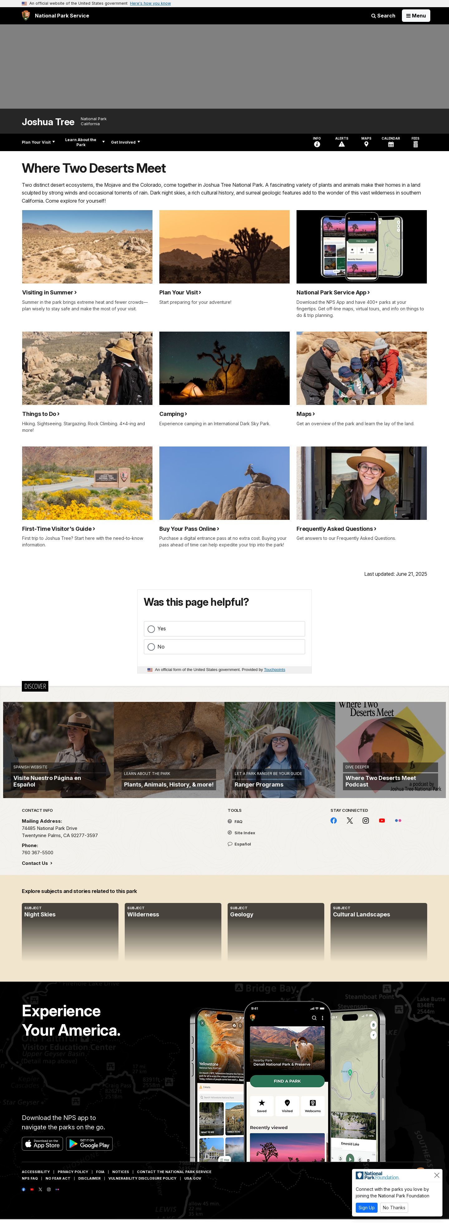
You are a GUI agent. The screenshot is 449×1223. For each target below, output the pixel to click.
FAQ (235, 825)
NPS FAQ (30, 1182)
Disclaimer (89, 1182)
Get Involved (125, 142)
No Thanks (394, 1207)
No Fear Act (58, 1182)
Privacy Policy (73, 1176)
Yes (161, 628)
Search (383, 15)
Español (239, 847)
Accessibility (36, 1176)
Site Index (241, 836)
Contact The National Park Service (174, 1176)
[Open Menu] (416, 15)
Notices (120, 1176)
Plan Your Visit (38, 142)
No (161, 647)
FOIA (100, 1176)
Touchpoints (274, 669)
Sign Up (367, 1207)
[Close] (437, 1175)
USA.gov (192, 1182)
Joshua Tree (48, 122)
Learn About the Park (85, 142)
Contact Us (35, 867)
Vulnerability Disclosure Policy (142, 1182)
